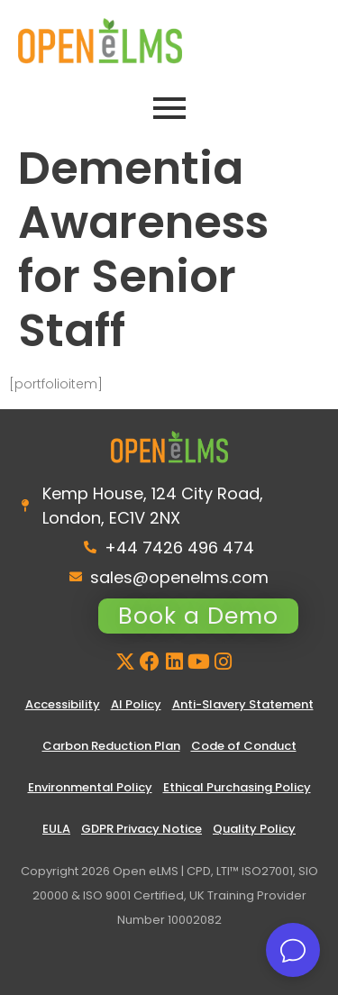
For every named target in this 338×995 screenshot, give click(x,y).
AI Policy (136, 704)
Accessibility (62, 704)
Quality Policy (254, 828)
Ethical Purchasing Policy (237, 787)
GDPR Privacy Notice (141, 828)
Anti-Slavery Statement (243, 704)
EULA (56, 828)
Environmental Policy (90, 787)
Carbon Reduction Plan (111, 745)
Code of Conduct (244, 745)
